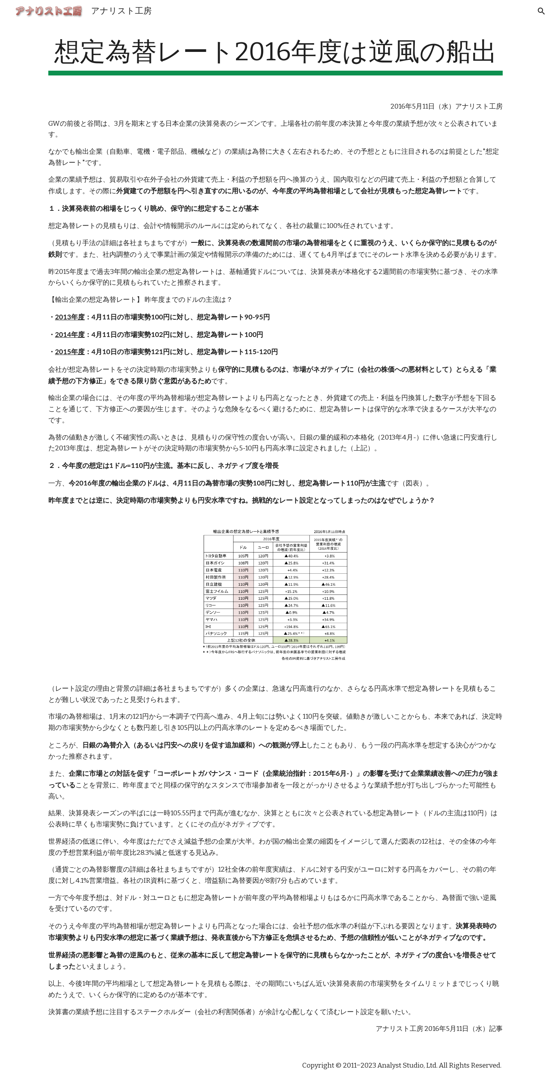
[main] (275, 56)
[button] (541, 11)
